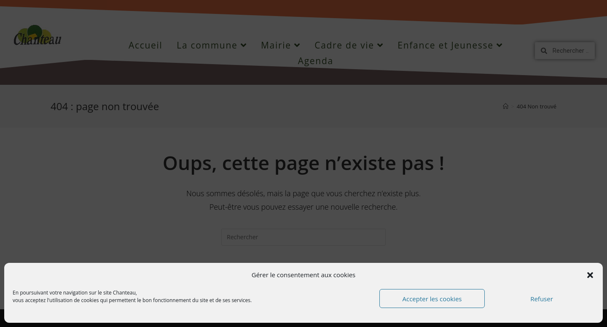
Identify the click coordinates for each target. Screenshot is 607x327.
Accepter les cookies (432, 299)
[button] (590, 275)
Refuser (541, 299)
